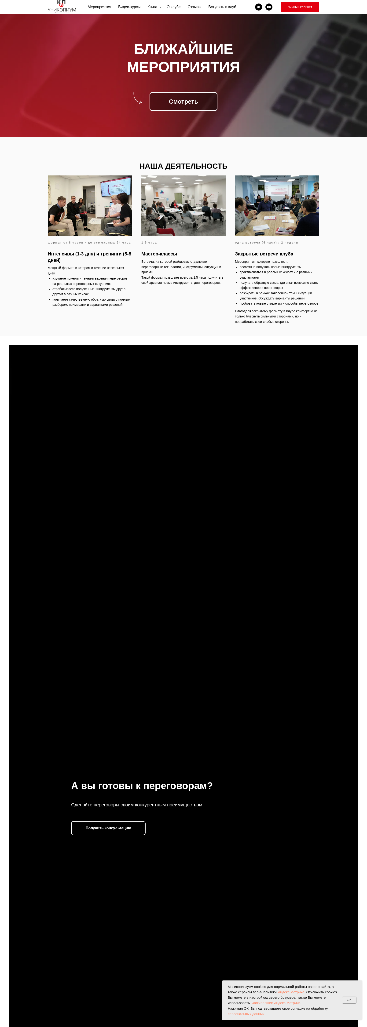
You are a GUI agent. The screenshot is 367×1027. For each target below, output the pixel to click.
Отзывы (195, 7)
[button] (108, 828)
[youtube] (268, 7)
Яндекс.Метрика (291, 992)
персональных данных (246, 1014)
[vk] (258, 7)
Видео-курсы (129, 7)
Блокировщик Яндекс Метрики (275, 1003)
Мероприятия (99, 7)
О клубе (173, 7)
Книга (152, 7)
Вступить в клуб (222, 7)
